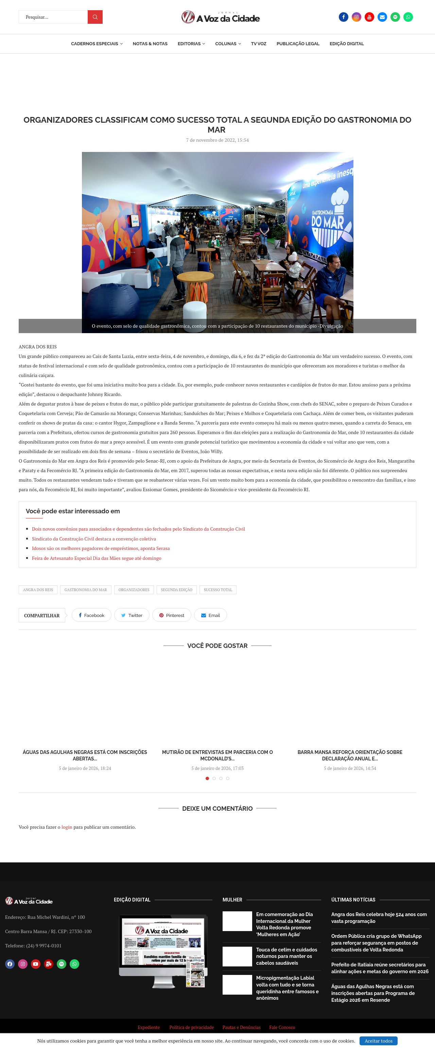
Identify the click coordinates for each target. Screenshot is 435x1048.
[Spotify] (395, 17)
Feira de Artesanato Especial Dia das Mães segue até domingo (96, 558)
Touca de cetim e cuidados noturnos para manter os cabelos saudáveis (286, 956)
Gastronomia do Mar (86, 589)
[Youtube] (369, 17)
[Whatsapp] (408, 17)
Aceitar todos (379, 1040)
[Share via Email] (210, 615)
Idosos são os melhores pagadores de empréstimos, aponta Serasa (101, 548)
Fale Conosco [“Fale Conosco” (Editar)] (283, 1027)
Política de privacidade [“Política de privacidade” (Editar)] (192, 1027)
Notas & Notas (150, 43)
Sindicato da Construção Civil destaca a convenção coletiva (94, 538)
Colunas (225, 43)
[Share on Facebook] (91, 615)
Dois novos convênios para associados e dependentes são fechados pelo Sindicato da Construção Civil (138, 529)
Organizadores (134, 589)
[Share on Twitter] (132, 615)
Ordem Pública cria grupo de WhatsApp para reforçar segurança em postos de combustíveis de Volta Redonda (376, 942)
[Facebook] (343, 17)
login (67, 827)
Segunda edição (176, 589)
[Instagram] (356, 17)
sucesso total (218, 589)
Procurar (95, 17)
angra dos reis (38, 589)
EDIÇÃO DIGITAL (347, 43)
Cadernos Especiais (94, 43)
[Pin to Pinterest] (171, 615)
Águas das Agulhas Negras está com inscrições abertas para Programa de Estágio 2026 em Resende (373, 993)
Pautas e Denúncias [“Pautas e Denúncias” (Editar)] (242, 1027)
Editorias (189, 43)
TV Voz (258, 43)
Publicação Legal (298, 43)
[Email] (382, 17)
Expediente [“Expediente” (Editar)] (149, 1027)
